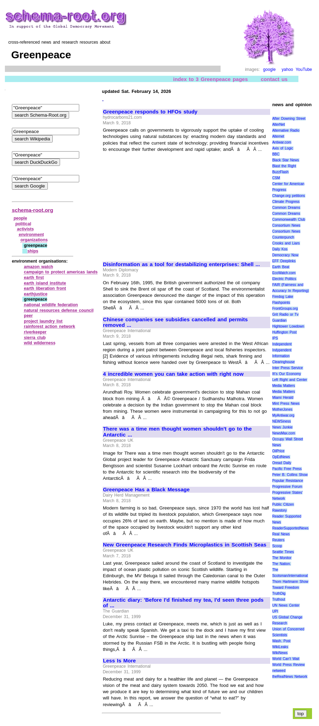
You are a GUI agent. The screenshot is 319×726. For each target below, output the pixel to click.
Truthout (278, 599)
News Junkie (282, 427)
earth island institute (45, 283)
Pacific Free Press (287, 469)
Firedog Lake (282, 297)
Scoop (277, 546)
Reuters (278, 540)
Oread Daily (281, 463)
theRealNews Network (289, 677)
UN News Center (285, 605)
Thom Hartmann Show (290, 582)
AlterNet (278, 124)
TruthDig (278, 593)
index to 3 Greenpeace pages (210, 79)
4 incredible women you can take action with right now (173, 374)
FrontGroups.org (285, 308)
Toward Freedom (285, 587)
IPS (275, 338)
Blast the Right (284, 166)
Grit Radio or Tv (285, 314)
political (23, 223)
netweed (278, 671)
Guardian (279, 320)
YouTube (304, 69)
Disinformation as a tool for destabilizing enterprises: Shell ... (181, 264)
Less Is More (119, 660)
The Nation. (281, 564)
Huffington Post (284, 332)
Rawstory (279, 510)
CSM (276, 178)
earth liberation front (45, 288)
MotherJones (282, 409)
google (269, 69)
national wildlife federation (51, 304)
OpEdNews (281, 457)
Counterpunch (283, 237)
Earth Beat (280, 267)
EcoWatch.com (284, 273)
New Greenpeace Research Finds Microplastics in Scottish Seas (184, 545)
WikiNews (280, 653)
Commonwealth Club (288, 219)
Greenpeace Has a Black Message (146, 489)
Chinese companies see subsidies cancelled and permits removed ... (175, 322)
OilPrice (278, 451)
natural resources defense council (59, 310)
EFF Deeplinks (284, 261)
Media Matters (283, 386)
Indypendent (281, 350)
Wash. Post (281, 641)
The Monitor (281, 558)
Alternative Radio (285, 130)
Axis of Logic (282, 148)
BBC (276, 154)
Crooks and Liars (286, 243)
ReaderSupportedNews (290, 528)
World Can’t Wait (285, 659)
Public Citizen (283, 504)
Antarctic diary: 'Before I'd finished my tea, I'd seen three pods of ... (183, 603)
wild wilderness (39, 342)
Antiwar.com (281, 142)
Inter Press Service (287, 368)
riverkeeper (35, 332)
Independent (282, 344)
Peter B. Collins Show (290, 475)
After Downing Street (288, 118)
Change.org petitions (288, 196)
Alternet (278, 136)
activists (25, 229)
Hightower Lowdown (288, 326)
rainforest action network (49, 326)
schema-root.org (32, 210)
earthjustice (35, 294)
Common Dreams (286, 208)
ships (32, 251)
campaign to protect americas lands (61, 272)
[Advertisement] (161, 203)
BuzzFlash (280, 172)
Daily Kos (280, 249)
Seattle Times (283, 552)
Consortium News (286, 225)
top (300, 713)
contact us (274, 79)
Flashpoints (281, 303)
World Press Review (288, 665)
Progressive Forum (287, 487)
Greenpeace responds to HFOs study (150, 112)
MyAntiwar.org (283, 415)
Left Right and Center (289, 380)
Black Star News (285, 160)
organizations (34, 239)
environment (31, 234)
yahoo (287, 69)
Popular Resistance (287, 481)
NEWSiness (281, 421)
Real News (281, 534)
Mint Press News (285, 403)
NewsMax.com (283, 433)
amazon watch (38, 266)
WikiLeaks (280, 647)
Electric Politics (284, 279)
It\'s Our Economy (286, 374)
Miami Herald (283, 397)
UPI (275, 611)
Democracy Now (285, 255)
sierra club (35, 337)
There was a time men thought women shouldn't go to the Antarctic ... (177, 432)
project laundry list (43, 321)
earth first (34, 277)
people (20, 218)
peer (28, 315)
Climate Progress (285, 202)
